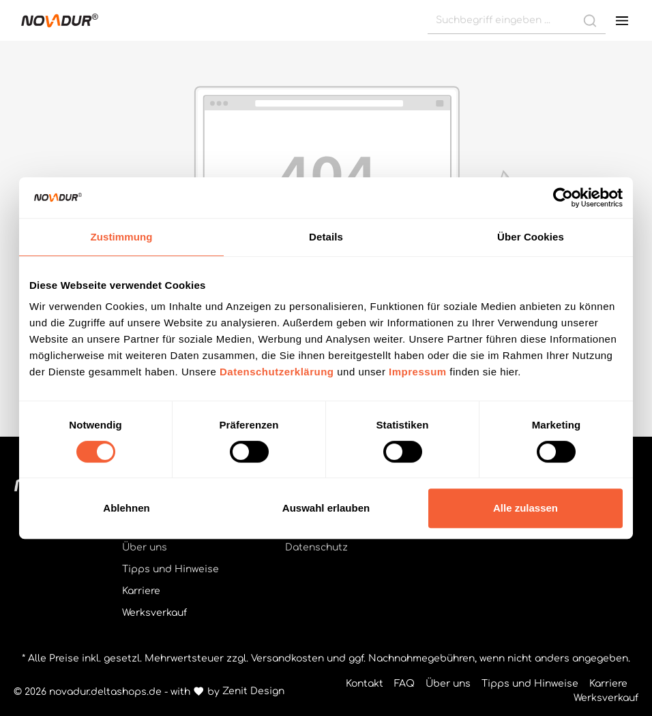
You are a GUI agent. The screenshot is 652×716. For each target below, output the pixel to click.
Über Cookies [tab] (530, 237)
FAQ (404, 684)
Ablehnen (126, 508)
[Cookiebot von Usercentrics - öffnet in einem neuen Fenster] (563, 197)
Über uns (144, 547)
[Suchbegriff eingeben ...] (501, 20)
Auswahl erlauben (326, 508)
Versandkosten (287, 658)
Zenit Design (253, 691)
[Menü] (622, 20)
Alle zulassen (525, 508)
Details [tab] (326, 237)
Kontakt (364, 684)
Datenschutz (316, 547)
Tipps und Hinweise (170, 569)
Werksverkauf (154, 613)
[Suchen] (590, 20)
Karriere (141, 591)
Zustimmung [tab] (122, 237)
